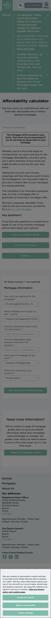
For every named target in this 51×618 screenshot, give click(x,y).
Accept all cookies (25, 597)
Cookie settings (25, 613)
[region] (25, 593)
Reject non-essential (25, 605)
